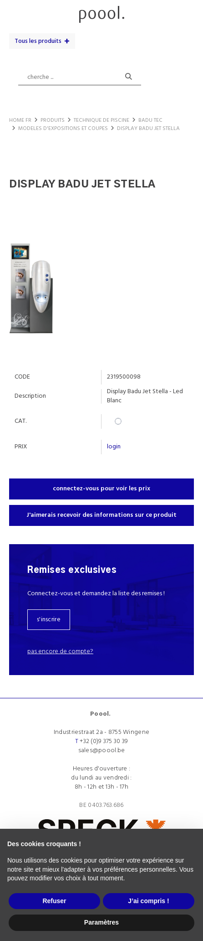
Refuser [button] (54, 901)
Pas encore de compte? (60, 651)
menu (17, 11)
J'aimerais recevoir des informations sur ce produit (101, 515)
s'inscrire (49, 619)
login (114, 447)
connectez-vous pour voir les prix (101, 488)
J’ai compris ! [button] (148, 901)
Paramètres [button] (101, 922)
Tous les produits (38, 41)
